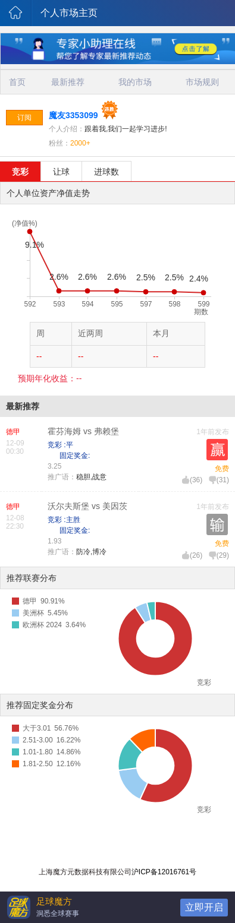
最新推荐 (67, 82)
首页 (17, 82)
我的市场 (135, 82)
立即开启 (204, 907)
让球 (61, 171)
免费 (222, 468)
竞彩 (20, 171)
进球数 (106, 171)
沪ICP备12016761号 (163, 872)
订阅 (24, 117)
